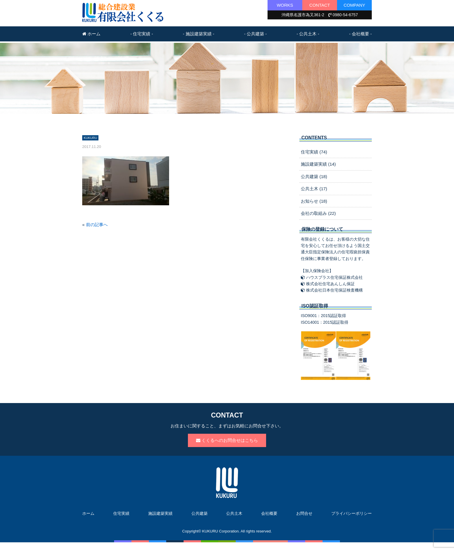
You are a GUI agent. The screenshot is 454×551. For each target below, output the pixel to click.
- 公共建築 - (255, 33)
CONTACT (319, 5)
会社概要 (269, 513)
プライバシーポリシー (351, 513)
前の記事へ (97, 224)
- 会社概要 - (360, 33)
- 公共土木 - (307, 33)
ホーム (91, 33)
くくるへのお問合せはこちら (227, 440)
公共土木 (234, 513)
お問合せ (304, 513)
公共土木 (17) (314, 188)
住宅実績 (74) (314, 151)
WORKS (285, 5)
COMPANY (354, 5)
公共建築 (199, 513)
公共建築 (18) (314, 176)
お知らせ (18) (314, 201)
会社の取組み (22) (318, 213)
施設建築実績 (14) (318, 164)
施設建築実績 (160, 513)
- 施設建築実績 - (198, 33)
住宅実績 (121, 513)
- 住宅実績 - (141, 33)
